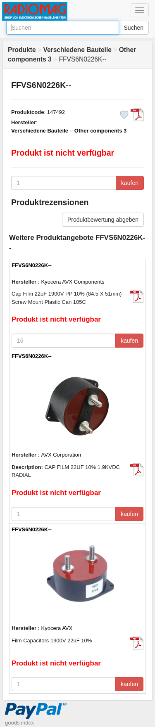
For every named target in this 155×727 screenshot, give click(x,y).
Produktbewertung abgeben (102, 219)
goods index (19, 723)
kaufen (129, 183)
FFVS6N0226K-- (32, 265)
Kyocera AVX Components (73, 282)
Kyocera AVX (57, 628)
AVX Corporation (61, 455)
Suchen (133, 27)
